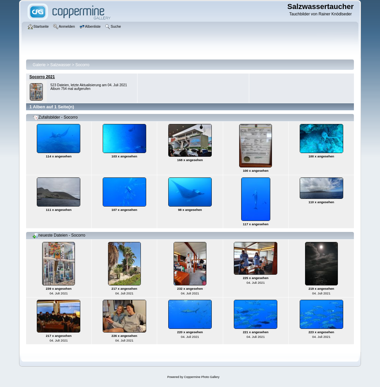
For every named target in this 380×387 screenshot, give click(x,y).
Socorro (82, 64)
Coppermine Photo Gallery (201, 377)
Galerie (39, 64)
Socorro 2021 (42, 77)
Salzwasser (60, 64)
